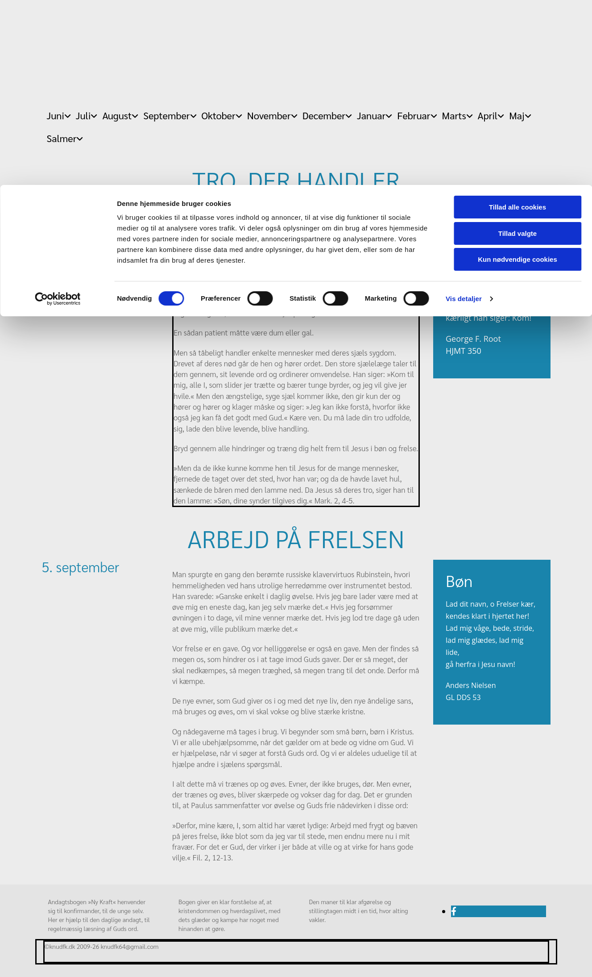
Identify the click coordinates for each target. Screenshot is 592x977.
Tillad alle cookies (517, 22)
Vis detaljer (464, 113)
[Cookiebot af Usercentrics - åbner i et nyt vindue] (58, 114)
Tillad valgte (517, 48)
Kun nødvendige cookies (517, 74)
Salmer (62, 138)
